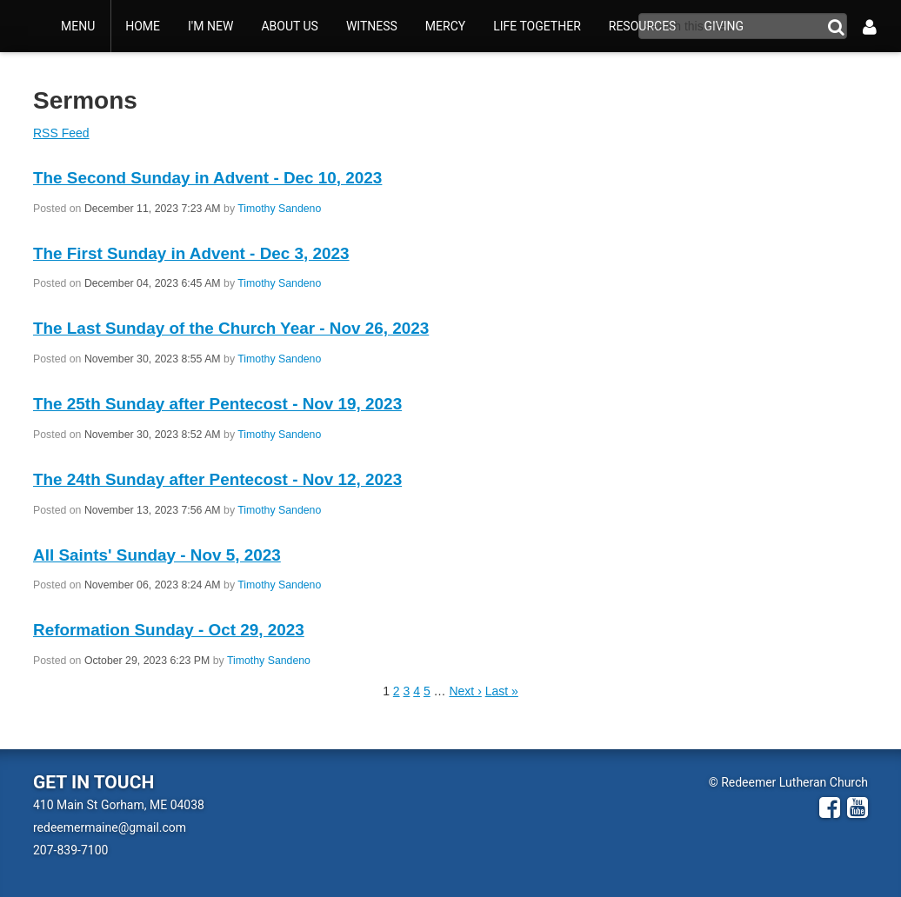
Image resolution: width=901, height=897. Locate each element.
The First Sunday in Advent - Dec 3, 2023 (191, 253)
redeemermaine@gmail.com (109, 827)
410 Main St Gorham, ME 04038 (118, 805)
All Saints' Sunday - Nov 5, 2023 (157, 555)
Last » (501, 691)
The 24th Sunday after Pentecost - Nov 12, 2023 (217, 479)
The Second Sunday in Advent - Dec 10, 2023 (207, 178)
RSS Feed (61, 133)
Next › (465, 691)
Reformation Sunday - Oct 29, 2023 (168, 630)
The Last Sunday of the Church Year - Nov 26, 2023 (231, 328)
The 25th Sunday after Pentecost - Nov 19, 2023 (217, 404)
